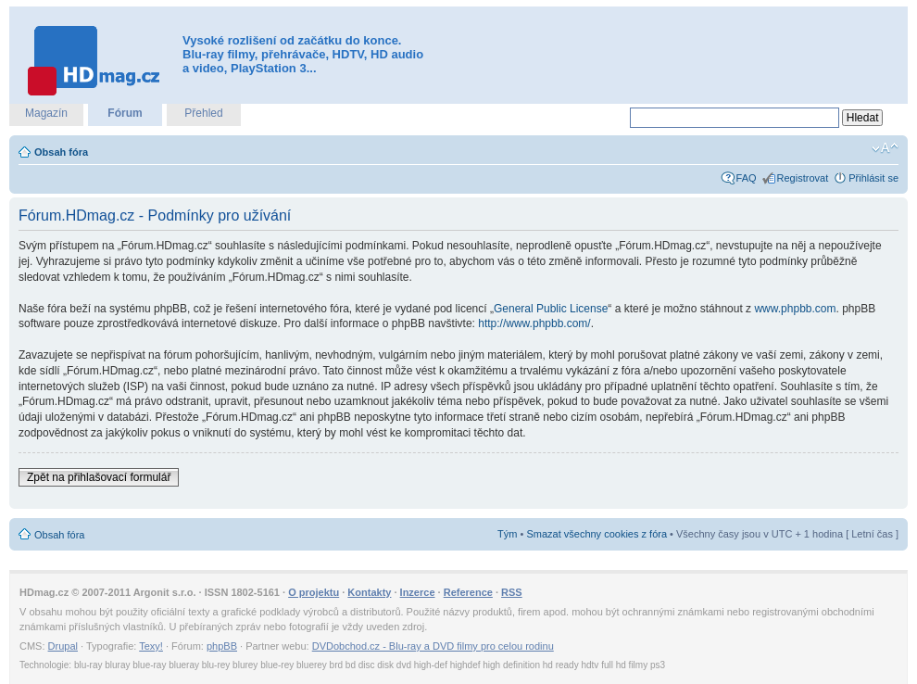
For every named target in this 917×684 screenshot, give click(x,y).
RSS (511, 592)
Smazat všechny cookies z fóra (596, 533)
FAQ (746, 178)
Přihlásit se (873, 178)
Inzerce (417, 592)
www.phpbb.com (794, 308)
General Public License (551, 308)
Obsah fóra (61, 152)
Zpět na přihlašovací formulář (98, 477)
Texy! (151, 646)
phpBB (222, 646)
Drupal (63, 646)
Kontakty (369, 592)
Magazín (46, 113)
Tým (507, 533)
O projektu (313, 592)
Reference (468, 592)
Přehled (203, 113)
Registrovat (803, 178)
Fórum (124, 113)
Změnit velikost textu (885, 148)
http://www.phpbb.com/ (534, 323)
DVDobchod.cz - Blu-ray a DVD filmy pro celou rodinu (433, 646)
